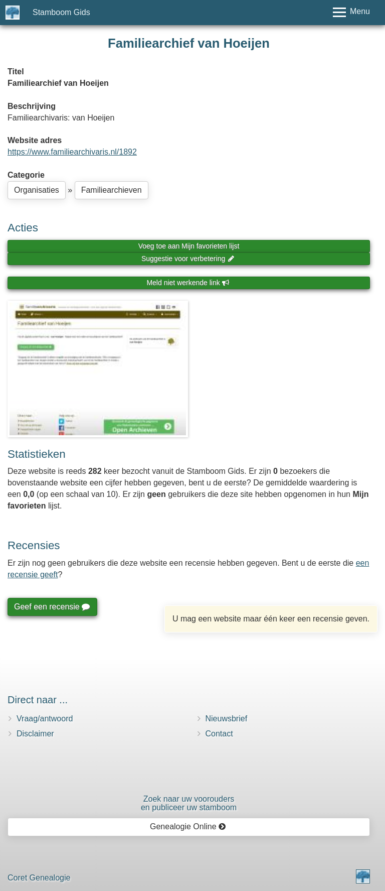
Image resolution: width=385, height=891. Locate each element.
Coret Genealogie (39, 877)
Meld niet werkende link (187, 283)
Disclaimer (35, 733)
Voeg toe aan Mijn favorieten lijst (189, 246)
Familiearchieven (111, 190)
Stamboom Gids (61, 12)
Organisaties (36, 190)
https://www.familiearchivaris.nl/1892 (72, 152)
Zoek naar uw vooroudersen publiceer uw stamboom (189, 803)
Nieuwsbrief (227, 718)
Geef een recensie (51, 606)
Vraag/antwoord (45, 718)
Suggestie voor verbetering (188, 258)
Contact (219, 733)
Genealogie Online (188, 826)
